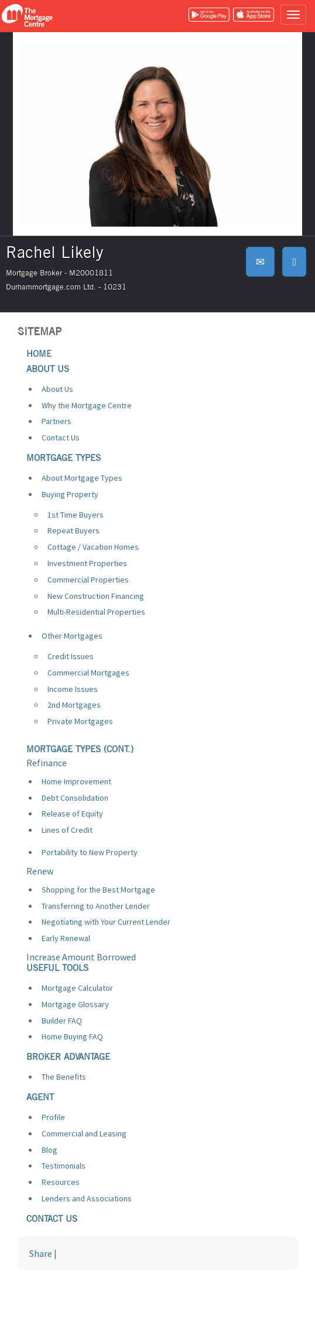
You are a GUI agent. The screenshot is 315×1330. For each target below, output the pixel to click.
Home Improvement (76, 781)
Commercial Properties (88, 579)
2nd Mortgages (74, 705)
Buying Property (70, 494)
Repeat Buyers (73, 530)
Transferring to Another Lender (96, 906)
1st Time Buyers (75, 514)
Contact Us (61, 437)
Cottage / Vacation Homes (93, 547)
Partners (56, 421)
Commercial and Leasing (84, 1133)
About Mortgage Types (82, 478)
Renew (39, 871)
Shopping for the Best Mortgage (98, 889)
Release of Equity (72, 813)
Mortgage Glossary (75, 1004)
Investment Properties (87, 563)
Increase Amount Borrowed (81, 957)
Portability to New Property (90, 852)
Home (39, 353)
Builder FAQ (62, 1020)
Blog (49, 1150)
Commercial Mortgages (88, 672)
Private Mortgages (80, 721)
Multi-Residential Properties (96, 612)
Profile (53, 1117)
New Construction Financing (95, 596)
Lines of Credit (67, 830)
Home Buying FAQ (72, 1036)
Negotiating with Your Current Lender (106, 921)
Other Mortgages (72, 635)
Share (40, 1253)
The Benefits (64, 1076)
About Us (57, 389)
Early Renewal (66, 938)
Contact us (51, 1218)
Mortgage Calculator (77, 988)
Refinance (46, 763)
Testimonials (63, 1165)
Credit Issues (70, 656)
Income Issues (72, 689)
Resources (61, 1182)
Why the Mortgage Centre (87, 405)
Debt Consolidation (75, 798)
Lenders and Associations (87, 1198)
